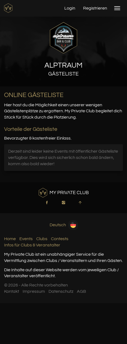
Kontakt (11, 291)
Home (10, 239)
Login (69, 8)
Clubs (41, 239)
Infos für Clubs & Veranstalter (32, 245)
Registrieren (95, 8)
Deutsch (64, 225)
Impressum (34, 291)
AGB (81, 291)
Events (26, 239)
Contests (59, 239)
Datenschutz (61, 291)
